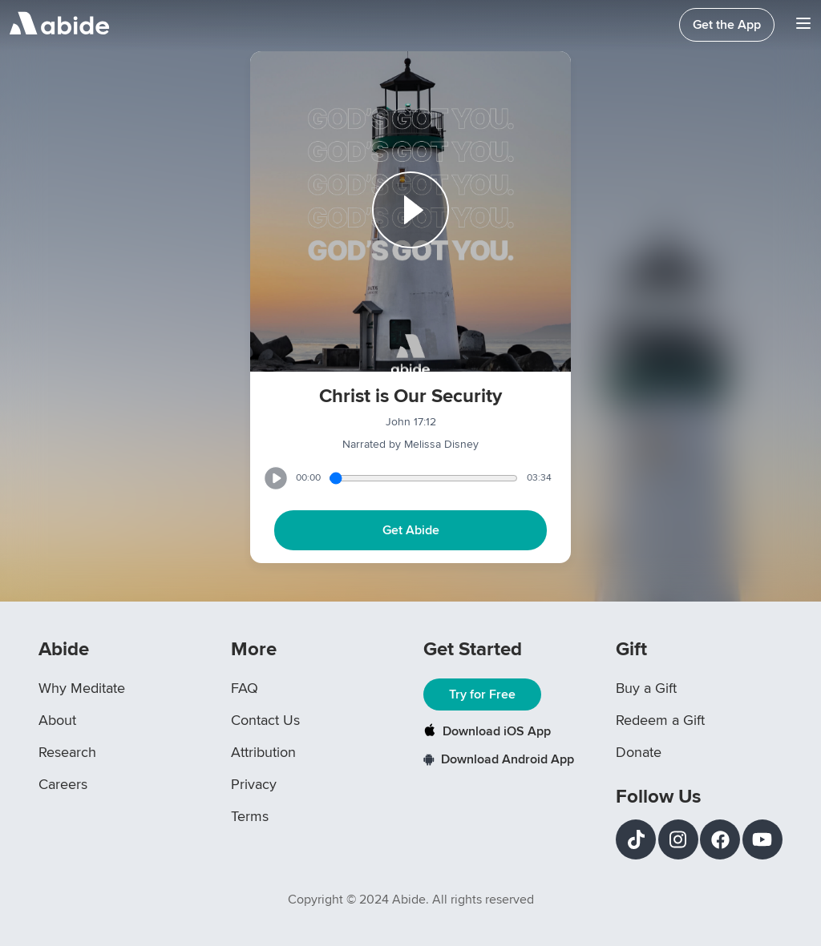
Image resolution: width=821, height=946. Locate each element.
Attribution (263, 752)
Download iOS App (487, 731)
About (57, 720)
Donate (638, 752)
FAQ (244, 688)
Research (67, 752)
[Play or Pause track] (410, 211)
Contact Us (265, 720)
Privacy (254, 784)
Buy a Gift (646, 688)
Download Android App (498, 759)
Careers (62, 784)
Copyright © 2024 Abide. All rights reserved (411, 900)
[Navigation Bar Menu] (803, 25)
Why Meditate (81, 688)
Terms (250, 816)
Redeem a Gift (660, 720)
